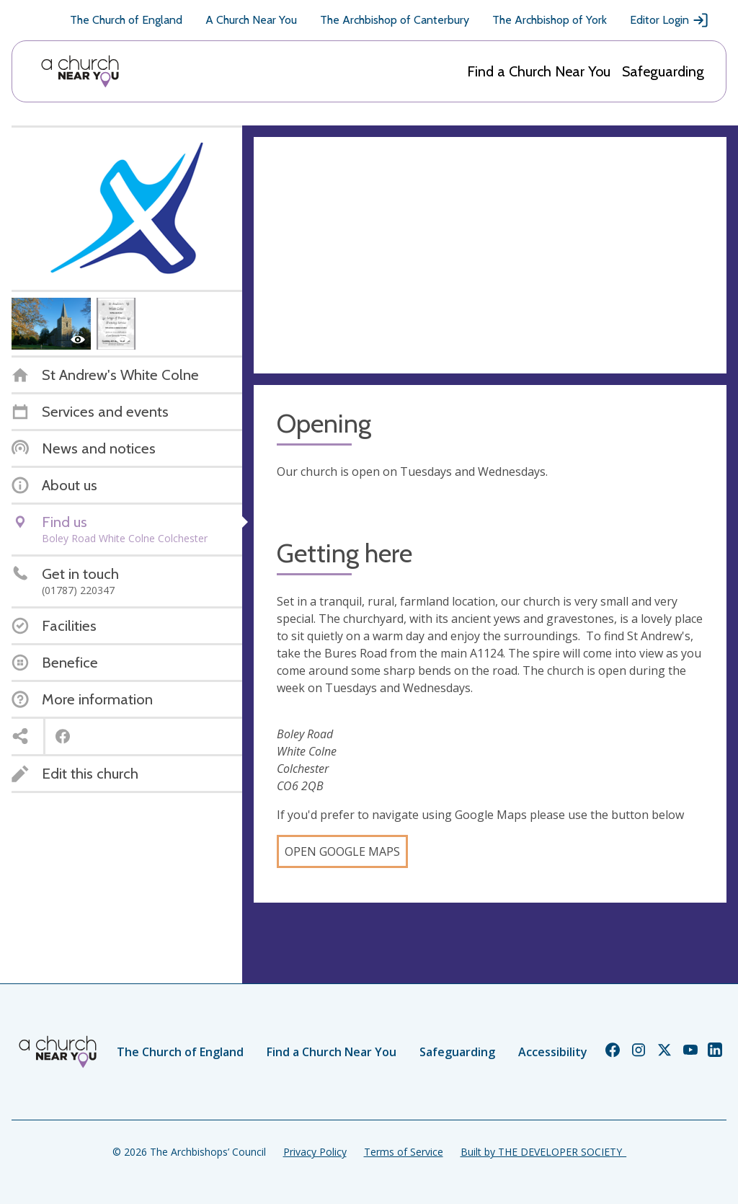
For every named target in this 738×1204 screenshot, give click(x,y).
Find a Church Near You (538, 71)
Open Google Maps (342, 851)
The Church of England (126, 20)
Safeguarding (663, 71)
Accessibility (552, 1052)
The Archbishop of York (549, 20)
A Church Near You (251, 20)
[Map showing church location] (490, 255)
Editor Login (669, 20)
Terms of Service (403, 1152)
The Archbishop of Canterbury (394, 20)
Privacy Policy (315, 1152)
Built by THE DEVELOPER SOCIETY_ (543, 1152)
